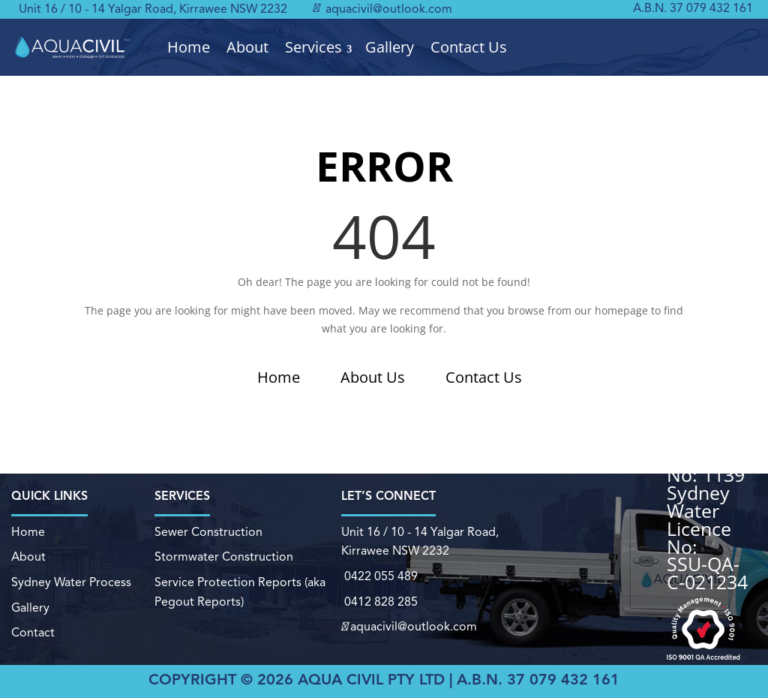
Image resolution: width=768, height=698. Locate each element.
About (247, 47)
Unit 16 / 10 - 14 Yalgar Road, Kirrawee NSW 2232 (153, 10)
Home (188, 47)
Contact (33, 633)
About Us (372, 377)
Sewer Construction (208, 534)
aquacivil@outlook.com (382, 10)
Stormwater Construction (223, 558)
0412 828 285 (378, 602)
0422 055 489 (379, 577)
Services (313, 47)
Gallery (389, 47)
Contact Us (468, 47)
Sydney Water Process (71, 583)
